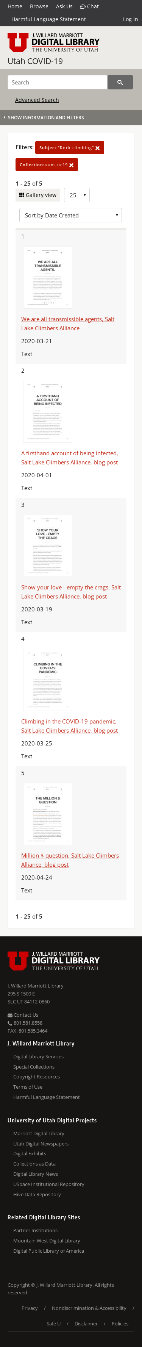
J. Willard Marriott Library (36, 985)
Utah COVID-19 (35, 61)
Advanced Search (37, 99)
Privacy (30, 1308)
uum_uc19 (47, 164)
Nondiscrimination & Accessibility (89, 1308)
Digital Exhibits (29, 1153)
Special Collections (34, 1066)
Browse (39, 6)
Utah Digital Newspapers (41, 1143)
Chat (89, 6)
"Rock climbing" (69, 147)
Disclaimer (86, 1323)
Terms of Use (27, 1086)
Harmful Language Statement (48, 19)
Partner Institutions (35, 1230)
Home (15, 6)
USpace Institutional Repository (48, 1184)
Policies (120, 1323)
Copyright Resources (36, 1076)
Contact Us (23, 1014)
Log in (130, 19)
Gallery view (40, 194)
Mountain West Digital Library (46, 1240)
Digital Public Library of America (48, 1250)
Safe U (54, 1323)
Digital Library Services (38, 1056)
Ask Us (64, 6)
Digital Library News (35, 1173)
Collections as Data (34, 1163)
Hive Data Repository (37, 1194)
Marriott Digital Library (38, 1133)
